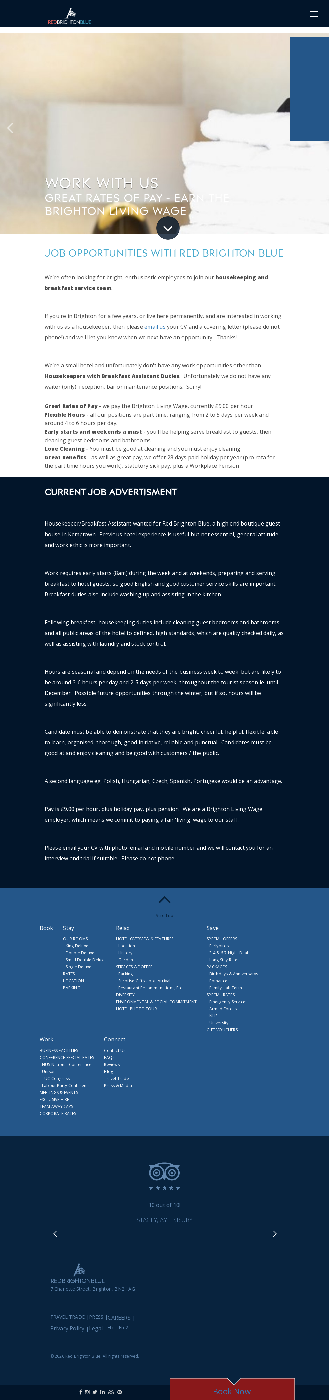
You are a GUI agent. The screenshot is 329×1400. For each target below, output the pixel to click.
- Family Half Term (224, 988)
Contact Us (114, 1050)
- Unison (48, 1071)
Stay (68, 928)
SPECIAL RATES (221, 995)
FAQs (109, 1057)
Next (274, 1237)
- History (124, 953)
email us (155, 326)
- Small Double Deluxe (84, 960)
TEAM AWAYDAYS (56, 1106)
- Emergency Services (227, 1002)
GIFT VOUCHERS (222, 1030)
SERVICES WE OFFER (134, 967)
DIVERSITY (125, 995)
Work (47, 1039)
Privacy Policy (67, 1323)
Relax (123, 928)
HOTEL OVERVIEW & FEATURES (145, 939)
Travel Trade (116, 1078)
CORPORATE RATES (58, 1113)
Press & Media (118, 1085)
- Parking (124, 974)
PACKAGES (217, 967)
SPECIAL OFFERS (222, 939)
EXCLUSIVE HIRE (54, 1099)
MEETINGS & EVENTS (59, 1092)
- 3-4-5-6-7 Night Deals (228, 953)
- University (217, 1023)
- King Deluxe (75, 946)
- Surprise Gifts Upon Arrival (143, 981)
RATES (69, 974)
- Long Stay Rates (223, 960)
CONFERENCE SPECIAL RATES (67, 1057)
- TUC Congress (55, 1078)
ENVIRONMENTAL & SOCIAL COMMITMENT (156, 1002)
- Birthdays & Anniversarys (232, 974)
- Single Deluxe (77, 967)
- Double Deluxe (78, 953)
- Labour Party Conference (65, 1085)
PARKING (71, 988)
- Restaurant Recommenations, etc (149, 988)
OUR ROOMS (75, 939)
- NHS (212, 1016)
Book (46, 928)
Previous (16, 131)
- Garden (124, 960)
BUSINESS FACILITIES (59, 1050)
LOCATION (73, 981)
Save (213, 928)
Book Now (232, 1391)
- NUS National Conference (66, 1064)
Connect (114, 1039)
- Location (125, 946)
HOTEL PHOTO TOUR (136, 1009)
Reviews (111, 1064)
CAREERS (119, 1312)
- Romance (217, 981)
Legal (96, 1323)
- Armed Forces (222, 1009)
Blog (108, 1071)
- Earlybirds (218, 946)
